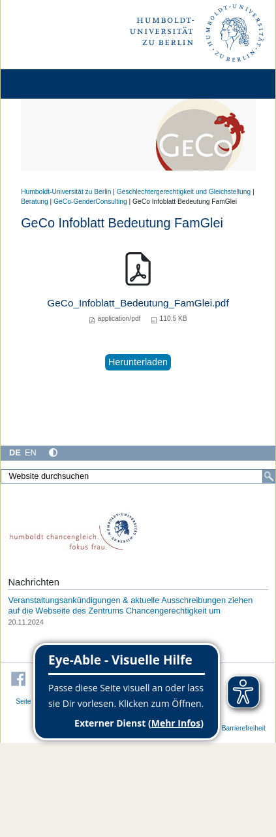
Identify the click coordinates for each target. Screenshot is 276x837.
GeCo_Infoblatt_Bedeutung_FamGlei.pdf (137, 302)
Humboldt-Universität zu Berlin (66, 191)
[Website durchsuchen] (138, 476)
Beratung (34, 201)
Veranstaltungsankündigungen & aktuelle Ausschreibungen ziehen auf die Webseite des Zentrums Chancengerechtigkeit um (130, 605)
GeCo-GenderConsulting (90, 201)
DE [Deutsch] (15, 452)
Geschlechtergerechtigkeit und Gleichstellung (184, 191)
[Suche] (268, 476)
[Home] (47, 84)
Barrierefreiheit (244, 728)
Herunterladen (138, 362)
